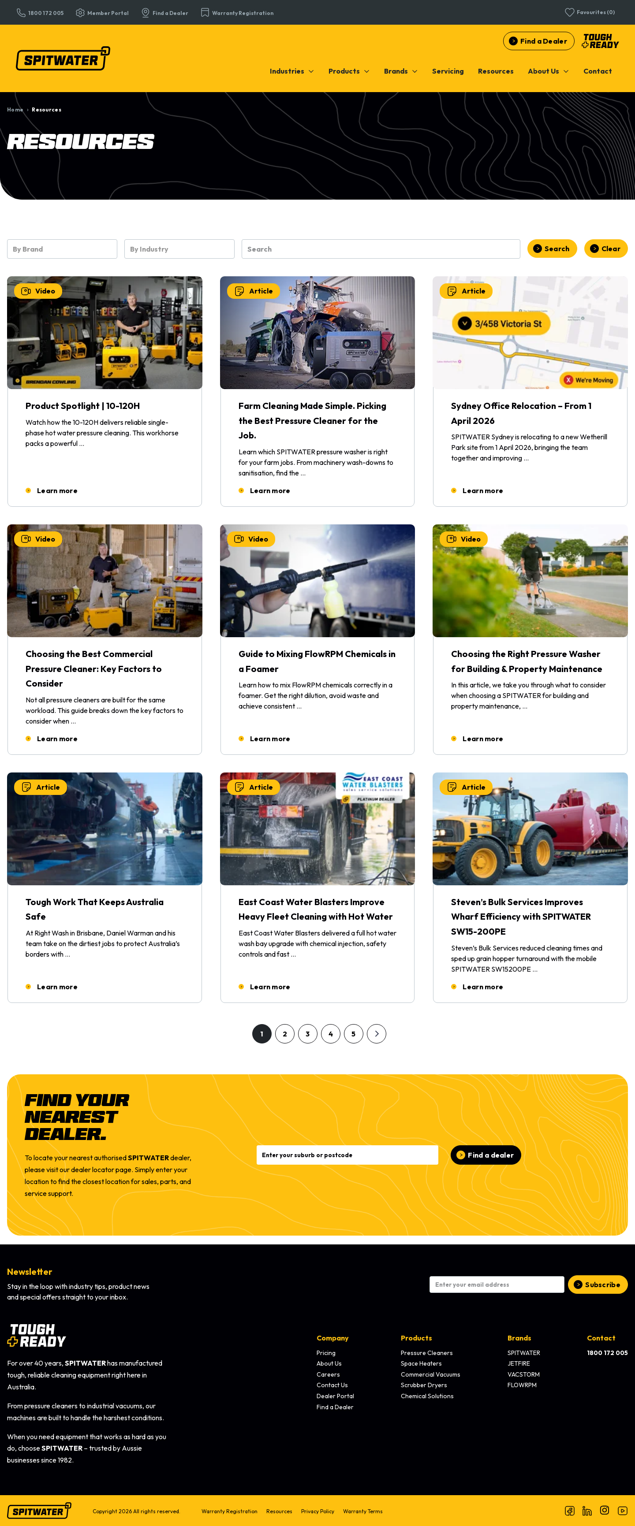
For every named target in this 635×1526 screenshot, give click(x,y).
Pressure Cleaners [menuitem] (427, 1353)
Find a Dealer (543, 41)
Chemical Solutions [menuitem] (427, 1396)
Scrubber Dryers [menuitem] (424, 1385)
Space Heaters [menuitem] (421, 1363)
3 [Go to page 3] (308, 1033)
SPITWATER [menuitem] (524, 1353)
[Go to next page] (376, 1033)
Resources (496, 71)
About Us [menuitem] (329, 1363)
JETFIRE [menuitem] (519, 1363)
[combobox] (62, 249)
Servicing (448, 71)
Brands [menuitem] (519, 1337)
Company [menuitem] (333, 1337)
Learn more (57, 490)
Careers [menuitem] (328, 1374)
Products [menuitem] (416, 1337)
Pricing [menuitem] (326, 1353)
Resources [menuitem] (279, 1511)
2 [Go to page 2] (285, 1033)
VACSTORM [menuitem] (524, 1374)
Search (557, 248)
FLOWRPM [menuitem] (522, 1385)
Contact (597, 71)
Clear (611, 248)
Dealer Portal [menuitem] (335, 1396)
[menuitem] (292, 71)
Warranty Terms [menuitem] (363, 1511)
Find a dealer (491, 1155)
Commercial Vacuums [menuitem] (430, 1374)
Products (349, 71)
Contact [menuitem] (601, 1337)
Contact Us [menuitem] (332, 1385)
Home (15, 109)
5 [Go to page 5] (353, 1033)
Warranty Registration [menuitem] (230, 1511)
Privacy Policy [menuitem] (317, 1511)
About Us (548, 71)
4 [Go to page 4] (331, 1033)
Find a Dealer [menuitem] (335, 1407)
